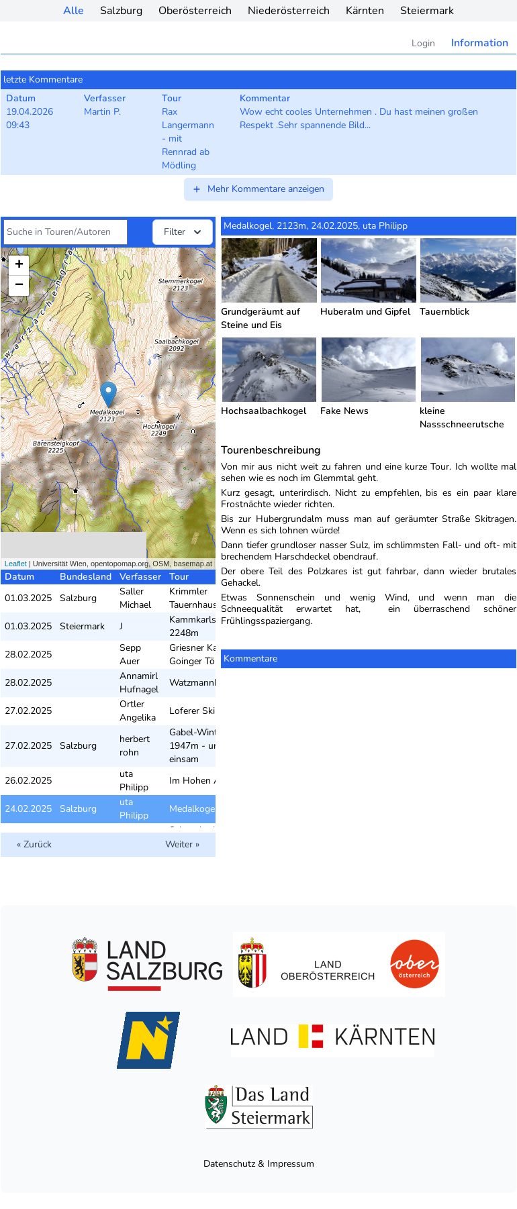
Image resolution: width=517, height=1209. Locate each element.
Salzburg (121, 10)
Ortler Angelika (138, 711)
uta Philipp (134, 781)
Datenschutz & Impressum (258, 1163)
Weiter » (182, 844)
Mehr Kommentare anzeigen (257, 188)
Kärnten (365, 10)
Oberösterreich (195, 10)
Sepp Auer (130, 654)
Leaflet (16, 564)
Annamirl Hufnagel (139, 683)
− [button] (19, 286)
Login (423, 43)
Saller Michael (135, 598)
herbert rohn (135, 746)
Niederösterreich (289, 10)
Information (479, 43)
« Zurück (34, 844)
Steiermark (427, 10)
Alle (73, 10)
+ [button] (19, 266)
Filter (184, 232)
